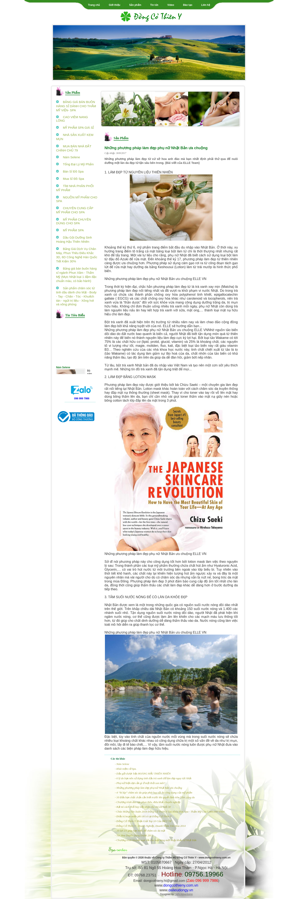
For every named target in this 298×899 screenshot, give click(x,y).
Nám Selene (68, 157)
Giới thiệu (114, 5)
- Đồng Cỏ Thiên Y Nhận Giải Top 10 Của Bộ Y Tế (143, 821)
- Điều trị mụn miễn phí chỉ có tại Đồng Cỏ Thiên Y (143, 816)
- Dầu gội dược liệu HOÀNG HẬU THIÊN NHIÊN (143, 773)
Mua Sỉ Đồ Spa (70, 178)
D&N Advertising (183, 894)
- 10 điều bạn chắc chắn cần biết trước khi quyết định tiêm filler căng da (155, 797)
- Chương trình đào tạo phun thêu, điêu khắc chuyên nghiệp (147, 802)
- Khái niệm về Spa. (126, 768)
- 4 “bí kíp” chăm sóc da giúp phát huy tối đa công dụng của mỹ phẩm (153, 792)
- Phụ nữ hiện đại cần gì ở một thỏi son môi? (140, 783)
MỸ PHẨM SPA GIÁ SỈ (75, 127)
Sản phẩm (135, 5)
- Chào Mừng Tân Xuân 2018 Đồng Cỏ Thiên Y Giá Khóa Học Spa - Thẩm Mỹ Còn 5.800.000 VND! (170, 811)
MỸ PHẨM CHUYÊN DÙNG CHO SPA (73, 221)
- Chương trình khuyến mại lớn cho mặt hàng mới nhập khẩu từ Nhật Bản (155, 840)
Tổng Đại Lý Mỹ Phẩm (75, 164)
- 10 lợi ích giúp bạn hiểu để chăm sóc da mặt (140, 830)
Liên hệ (205, 5)
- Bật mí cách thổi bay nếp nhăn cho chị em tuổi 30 (143, 806)
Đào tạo (187, 5)
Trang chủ (94, 5)
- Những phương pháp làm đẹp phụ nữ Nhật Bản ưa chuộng (148, 787)
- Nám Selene (122, 764)
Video (170, 5)
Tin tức (154, 5)
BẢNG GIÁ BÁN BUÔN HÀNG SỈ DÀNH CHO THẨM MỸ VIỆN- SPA (76, 106)
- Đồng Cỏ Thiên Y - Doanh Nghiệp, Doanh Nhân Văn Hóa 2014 (150, 825)
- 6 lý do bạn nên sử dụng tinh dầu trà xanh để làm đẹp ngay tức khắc (153, 778)
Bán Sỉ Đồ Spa (70, 171)
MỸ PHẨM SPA (70, 230)
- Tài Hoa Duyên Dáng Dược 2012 (134, 835)
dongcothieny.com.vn (180, 885)
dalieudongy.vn (180, 890)
